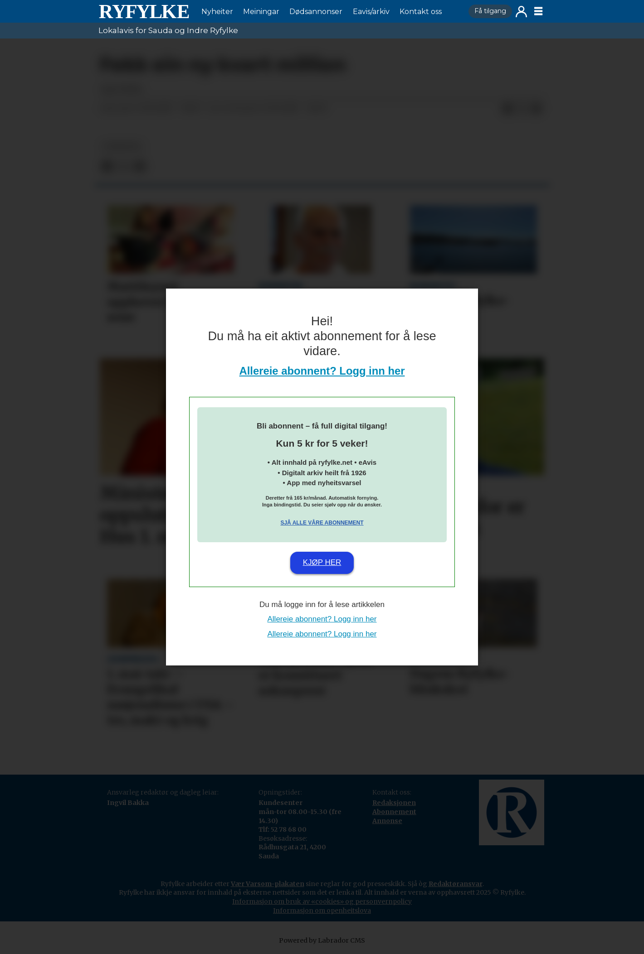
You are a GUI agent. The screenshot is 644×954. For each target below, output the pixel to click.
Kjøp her (322, 562)
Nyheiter (217, 11)
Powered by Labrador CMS (322, 940)
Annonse (387, 821)
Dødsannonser (315, 11)
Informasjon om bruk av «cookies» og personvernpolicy (322, 901)
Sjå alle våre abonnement (321, 523)
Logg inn (521, 11)
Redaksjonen (394, 803)
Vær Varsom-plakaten (267, 884)
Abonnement (394, 812)
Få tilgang (490, 11)
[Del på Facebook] (507, 109)
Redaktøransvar (456, 884)
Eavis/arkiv (371, 11)
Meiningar (261, 11)
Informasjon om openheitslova (322, 910)
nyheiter (122, 146)
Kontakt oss (421, 11)
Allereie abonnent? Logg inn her (322, 371)
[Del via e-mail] (536, 109)
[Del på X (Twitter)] (522, 109)
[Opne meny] (538, 11)
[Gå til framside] (143, 11)
